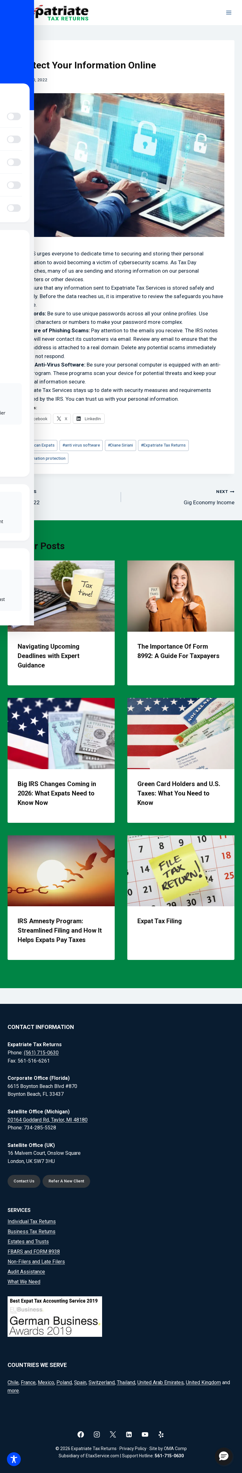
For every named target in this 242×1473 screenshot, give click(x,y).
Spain (80, 1382)
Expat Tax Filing (159, 921)
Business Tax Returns (31, 1232)
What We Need (24, 1282)
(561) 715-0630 (41, 1052)
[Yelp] (161, 1434)
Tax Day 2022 (62, 496)
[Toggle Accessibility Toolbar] (13, 1459)
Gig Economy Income (180, 496)
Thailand (126, 1382)
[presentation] (61, 596)
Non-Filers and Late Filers (36, 1262)
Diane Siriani (120, 444)
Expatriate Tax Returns (163, 444)
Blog (23, 53)
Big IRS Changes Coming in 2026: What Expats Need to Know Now (57, 793)
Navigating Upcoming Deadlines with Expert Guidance (48, 656)
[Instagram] (96, 1434)
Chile (13, 1382)
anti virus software (81, 444)
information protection (43, 458)
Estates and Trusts (28, 1242)
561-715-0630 (169, 1455)
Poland (64, 1382)
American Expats (37, 444)
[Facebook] (80, 1434)
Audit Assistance (26, 1272)
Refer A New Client (67, 1181)
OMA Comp (175, 1448)
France (28, 1382)
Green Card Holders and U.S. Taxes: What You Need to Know (178, 793)
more (13, 1391)
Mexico (46, 1382)
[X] (113, 1434)
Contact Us (24, 1181)
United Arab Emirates (160, 1382)
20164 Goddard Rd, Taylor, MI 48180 (48, 1119)
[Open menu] (228, 12)
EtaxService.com (102, 1455)
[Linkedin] (129, 1434)
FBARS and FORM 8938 (34, 1252)
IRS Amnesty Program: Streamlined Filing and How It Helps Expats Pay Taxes (60, 930)
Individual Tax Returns (32, 1221)
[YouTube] (145, 1434)
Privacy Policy (133, 1448)
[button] (224, 1456)
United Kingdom (203, 1382)
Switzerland (102, 1382)
